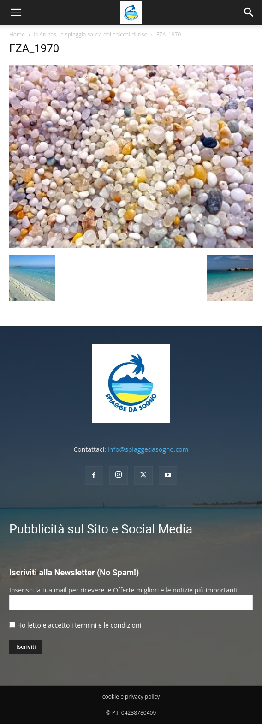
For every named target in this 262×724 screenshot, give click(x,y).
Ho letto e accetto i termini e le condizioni (79, 625)
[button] (249, 12)
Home (17, 34)
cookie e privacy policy (131, 696)
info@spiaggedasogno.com (147, 449)
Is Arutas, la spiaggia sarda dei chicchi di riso (91, 34)
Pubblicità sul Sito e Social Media (100, 529)
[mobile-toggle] (15, 12)
